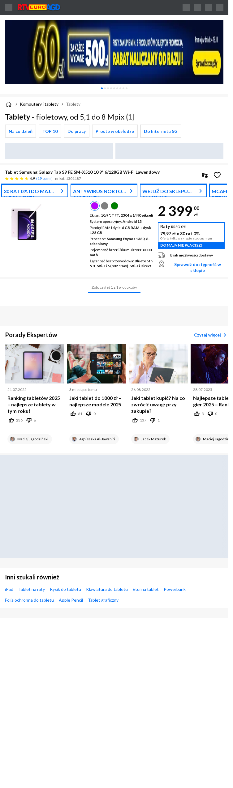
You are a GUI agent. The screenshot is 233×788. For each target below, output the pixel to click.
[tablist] (114, 88)
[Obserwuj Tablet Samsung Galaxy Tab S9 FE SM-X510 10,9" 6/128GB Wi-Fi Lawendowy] (217, 175)
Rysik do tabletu (65, 589)
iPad (9, 589)
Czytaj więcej (211, 335)
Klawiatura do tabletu (107, 589)
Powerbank (175, 589)
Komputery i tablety (39, 104)
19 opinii (44, 178)
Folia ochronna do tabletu (29, 600)
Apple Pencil (71, 600)
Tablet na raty (31, 589)
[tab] (102, 88)
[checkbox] (20, 131)
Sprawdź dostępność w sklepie (197, 267)
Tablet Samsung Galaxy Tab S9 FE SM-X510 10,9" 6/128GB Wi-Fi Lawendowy (82, 172)
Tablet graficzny (103, 600)
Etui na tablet (146, 589)
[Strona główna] (8, 104)
